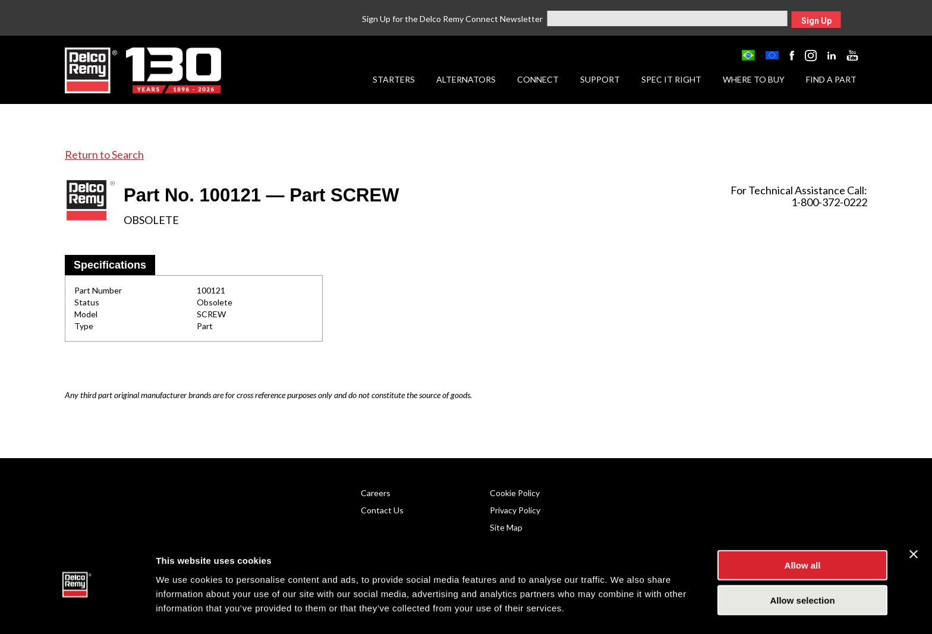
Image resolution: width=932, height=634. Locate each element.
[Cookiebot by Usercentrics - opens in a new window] (77, 611)
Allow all (803, 530)
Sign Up (816, 21)
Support (600, 79)
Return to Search (104, 154)
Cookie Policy (515, 493)
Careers (376, 493)
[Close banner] (913, 519)
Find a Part (831, 79)
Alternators (466, 79)
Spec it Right (671, 79)
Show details (623, 610)
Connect (538, 79)
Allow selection (802, 565)
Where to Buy (754, 79)
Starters (394, 79)
